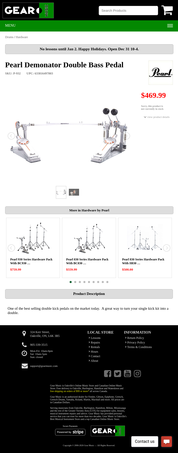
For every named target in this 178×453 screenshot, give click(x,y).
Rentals (94, 347)
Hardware (22, 37)
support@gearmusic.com (44, 365)
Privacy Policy (135, 342)
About (93, 361)
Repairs (94, 342)
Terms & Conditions (138, 347)
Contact (94, 356)
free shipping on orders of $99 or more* (69, 391)
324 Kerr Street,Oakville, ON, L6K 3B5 (45, 334)
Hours (93, 351)
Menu (10, 25)
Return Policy (134, 338)
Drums (9, 37)
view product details (157, 117)
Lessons (94, 338)
